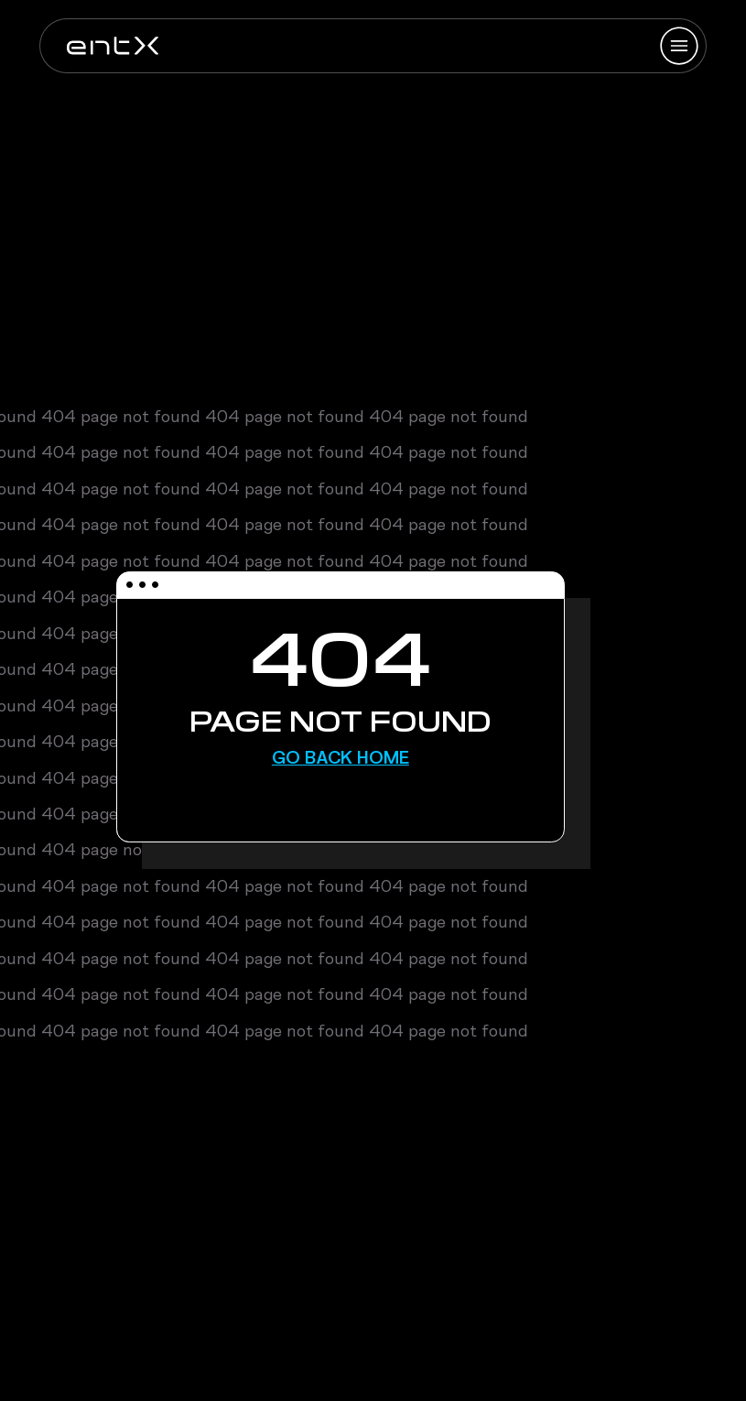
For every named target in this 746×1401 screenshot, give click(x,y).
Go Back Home (340, 757)
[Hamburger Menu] (679, 46)
